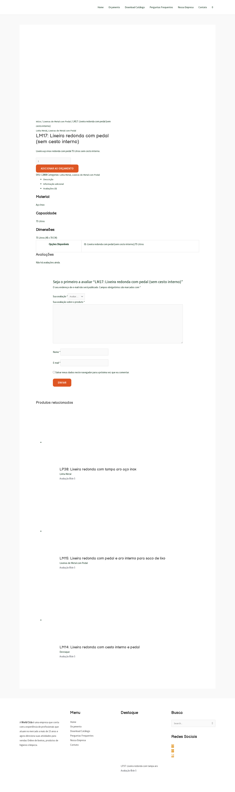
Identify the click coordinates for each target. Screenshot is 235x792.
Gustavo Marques (206, 771)
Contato (202, 7)
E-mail (56, 287)
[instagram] (174, 671)
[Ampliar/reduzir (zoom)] (5, 783)
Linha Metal (42, 53)
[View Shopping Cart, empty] (212, 7)
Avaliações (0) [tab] (50, 111)
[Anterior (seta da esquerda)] (5, 789)
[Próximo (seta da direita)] (15, 789)
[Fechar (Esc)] (36, 783)
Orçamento (114, 7)
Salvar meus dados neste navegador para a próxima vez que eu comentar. (92, 297)
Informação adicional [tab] (53, 107)
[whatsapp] (174, 676)
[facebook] (173, 681)
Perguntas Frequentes (161, 7)
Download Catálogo (135, 7)
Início (38, 44)
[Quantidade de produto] (53, 84)
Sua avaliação (60, 220)
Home (101, 7)
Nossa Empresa (186, 7)
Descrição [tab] (48, 102)
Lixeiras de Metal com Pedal (57, 44)
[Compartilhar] (25, 783)
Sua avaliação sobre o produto (69, 225)
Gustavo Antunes (186, 771)
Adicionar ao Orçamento (57, 92)
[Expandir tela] (15, 783)
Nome (56, 277)
